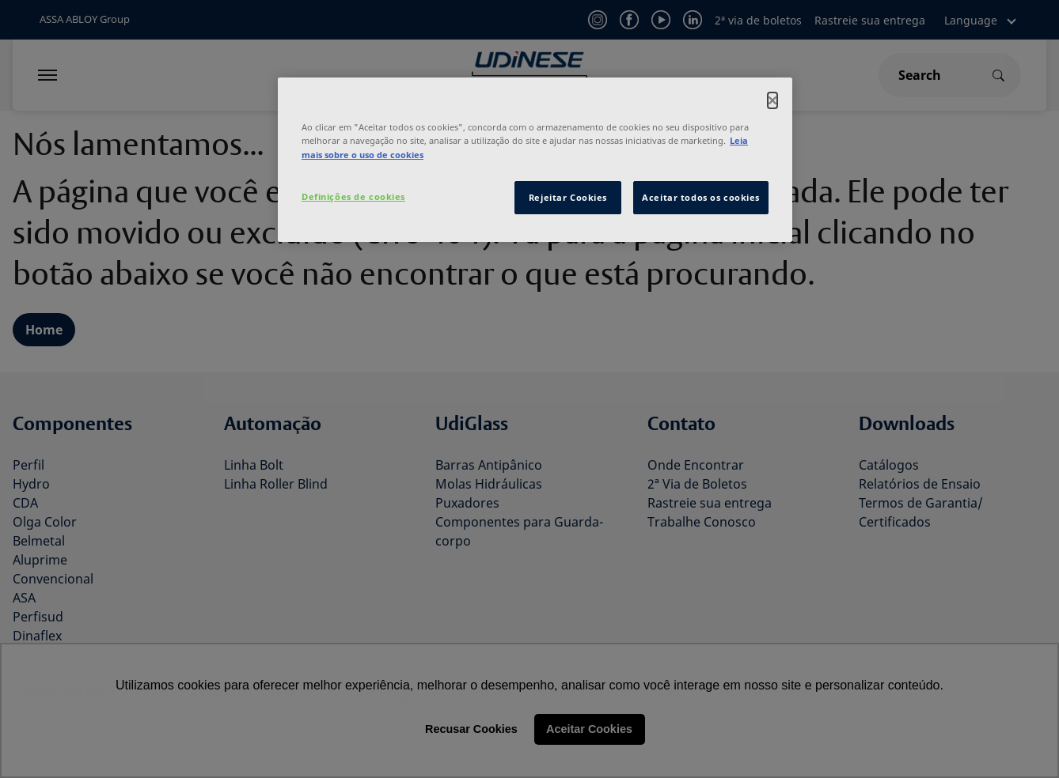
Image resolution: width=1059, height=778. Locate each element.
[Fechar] (772, 100)
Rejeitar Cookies (568, 197)
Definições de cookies (353, 196)
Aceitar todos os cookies (701, 197)
